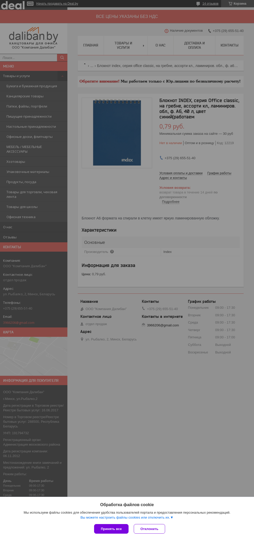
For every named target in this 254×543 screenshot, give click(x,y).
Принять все (111, 529)
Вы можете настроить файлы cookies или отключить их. (125, 517)
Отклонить (149, 529)
